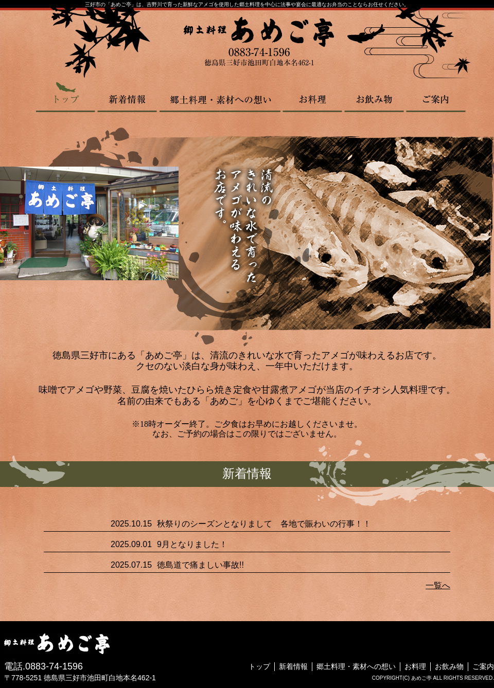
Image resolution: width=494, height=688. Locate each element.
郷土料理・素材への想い (219, 96)
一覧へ (438, 585)
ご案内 (436, 96)
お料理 (312, 96)
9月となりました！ (192, 544)
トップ (66, 96)
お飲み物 (374, 96)
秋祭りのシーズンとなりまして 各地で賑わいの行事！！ (264, 523)
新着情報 (127, 96)
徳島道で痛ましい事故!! (200, 564)
